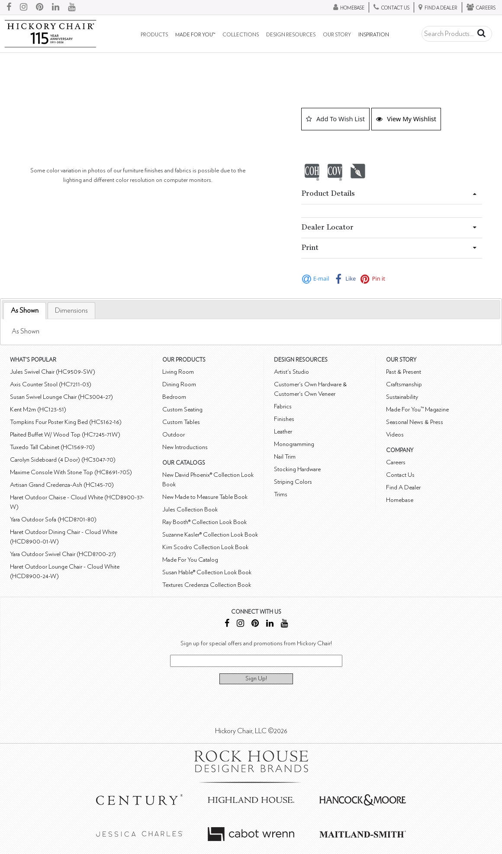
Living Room (178, 372)
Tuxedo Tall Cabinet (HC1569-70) (52, 447)
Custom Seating (182, 409)
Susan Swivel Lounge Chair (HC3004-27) (61, 397)
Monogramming (294, 444)
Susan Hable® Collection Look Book (206, 572)
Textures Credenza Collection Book (206, 585)
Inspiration (373, 34)
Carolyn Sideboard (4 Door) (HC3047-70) (63, 459)
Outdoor (173, 434)
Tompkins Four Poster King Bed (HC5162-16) (66, 422)
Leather (283, 431)
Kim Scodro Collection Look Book (205, 547)
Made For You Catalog (190, 559)
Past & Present (403, 372)
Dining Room (179, 384)
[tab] (24, 310)
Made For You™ (195, 34)
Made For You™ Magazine (417, 409)
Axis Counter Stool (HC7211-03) (50, 384)
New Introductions (185, 447)
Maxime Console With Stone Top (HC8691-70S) (71, 472)
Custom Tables (181, 422)
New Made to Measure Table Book (205, 497)
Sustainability (402, 397)
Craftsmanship (404, 384)
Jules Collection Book (190, 509)
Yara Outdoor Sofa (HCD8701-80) (53, 519)
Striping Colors (293, 482)
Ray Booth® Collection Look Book (204, 522)
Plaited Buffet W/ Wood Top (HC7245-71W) (65, 434)
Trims (280, 494)
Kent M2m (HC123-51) (38, 409)
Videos (395, 434)
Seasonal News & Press (414, 422)
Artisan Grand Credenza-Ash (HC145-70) (62, 485)
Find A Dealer (403, 487)
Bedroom (174, 397)
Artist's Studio (291, 372)
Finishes (284, 419)
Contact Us (400, 475)
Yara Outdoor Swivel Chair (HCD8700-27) (63, 554)
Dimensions (71, 310)
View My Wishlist (406, 118)
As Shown (25, 310)
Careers (395, 462)
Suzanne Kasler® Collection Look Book (210, 534)
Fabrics (283, 406)
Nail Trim (285, 456)
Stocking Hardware (297, 469)
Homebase (399, 500)
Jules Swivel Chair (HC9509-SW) (52, 372)
